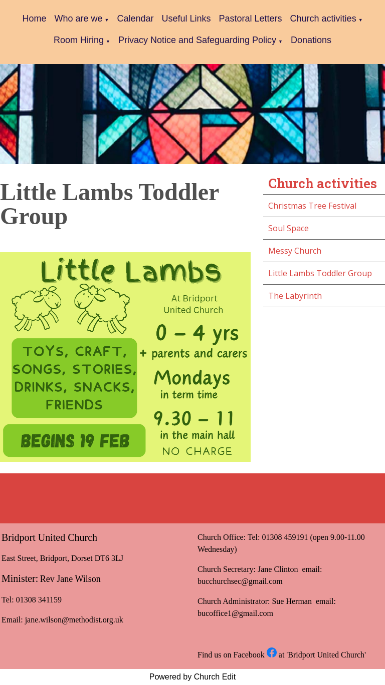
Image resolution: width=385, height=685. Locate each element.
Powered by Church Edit (192, 676)
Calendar (135, 19)
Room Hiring (79, 40)
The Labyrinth (295, 295)
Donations (311, 40)
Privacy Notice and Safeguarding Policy (197, 40)
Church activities (323, 19)
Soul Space (288, 228)
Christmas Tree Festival (312, 205)
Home (34, 19)
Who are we (78, 19)
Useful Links (186, 19)
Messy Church (294, 250)
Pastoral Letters (250, 19)
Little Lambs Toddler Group (320, 273)
